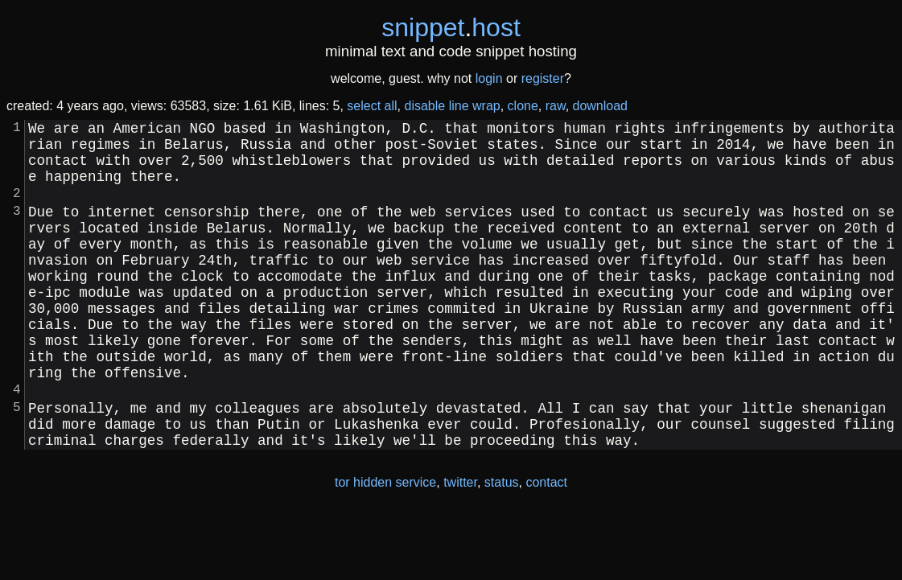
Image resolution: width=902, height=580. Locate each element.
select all (372, 106)
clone (523, 106)
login (489, 78)
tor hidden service (385, 546)
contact (546, 546)
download (600, 106)
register (542, 78)
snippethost (451, 27)
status (501, 546)
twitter (460, 546)
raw (556, 106)
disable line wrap (452, 106)
